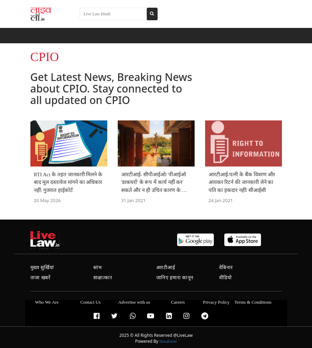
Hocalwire (168, 341)
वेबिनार (226, 267)
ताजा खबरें (40, 277)
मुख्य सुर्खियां (42, 267)
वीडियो (225, 277)
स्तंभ (97, 267)
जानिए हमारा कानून (175, 277)
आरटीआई (165, 267)
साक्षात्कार (103, 277)
